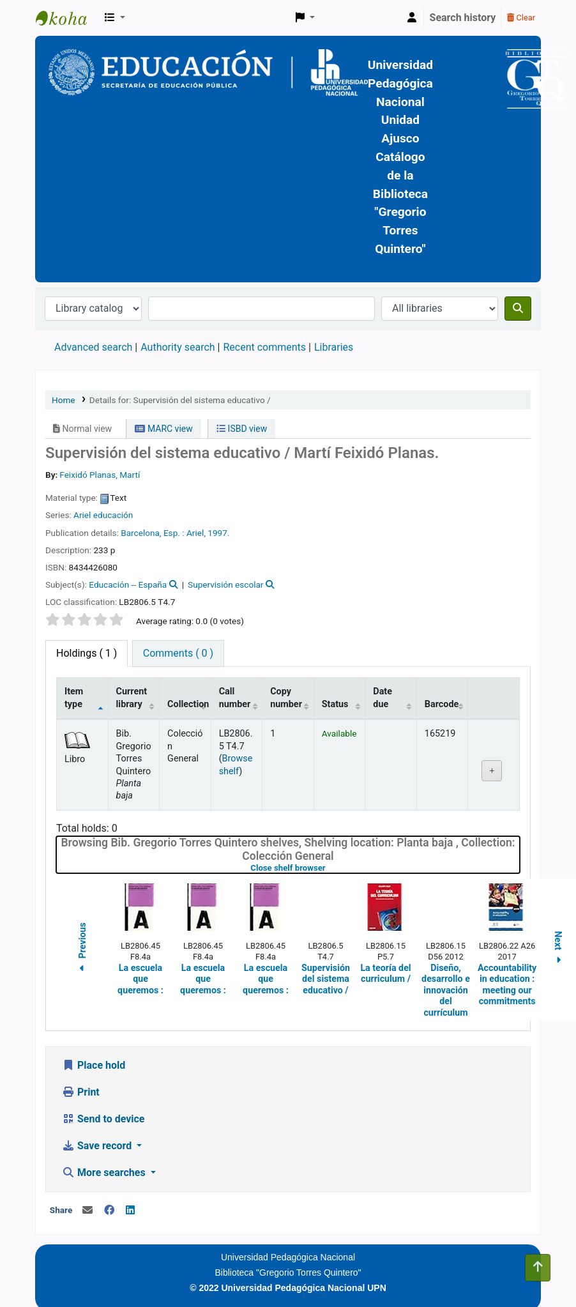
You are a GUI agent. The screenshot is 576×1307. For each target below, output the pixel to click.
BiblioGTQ (68, 18)
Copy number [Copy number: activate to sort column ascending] (286, 697)
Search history (463, 17)
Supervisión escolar (225, 584)
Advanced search (93, 347)
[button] (115, 18)
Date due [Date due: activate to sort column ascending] (382, 697)
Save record (98, 1146)
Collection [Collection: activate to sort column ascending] (188, 704)
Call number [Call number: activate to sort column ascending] (235, 697)
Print (81, 1092)
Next (558, 949)
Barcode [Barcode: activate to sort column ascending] (442, 704)
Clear (521, 17)
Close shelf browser (328, 868)
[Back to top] (537, 1267)
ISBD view (241, 429)
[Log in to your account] (411, 18)
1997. (218, 533)
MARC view (163, 429)
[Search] (517, 308)
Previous (82, 949)
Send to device (103, 1119)
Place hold (93, 1065)
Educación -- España (128, 584)
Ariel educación (103, 515)
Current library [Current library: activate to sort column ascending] (132, 697)
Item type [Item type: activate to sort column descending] (73, 697)
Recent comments (264, 347)
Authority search (177, 347)
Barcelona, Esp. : (152, 533)
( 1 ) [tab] (86, 653)
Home (63, 400)
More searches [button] (105, 1172)
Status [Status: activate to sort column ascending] (335, 704)
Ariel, (196, 533)
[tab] (178, 653)
